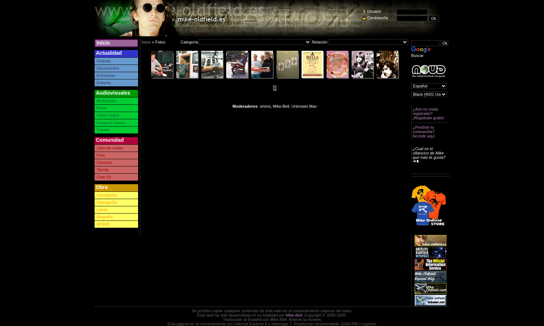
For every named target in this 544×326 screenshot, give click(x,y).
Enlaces (104, 83)
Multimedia (106, 101)
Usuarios (104, 162)
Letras (102, 209)
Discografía (107, 195)
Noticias (104, 61)
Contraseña (377, 18)
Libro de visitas (110, 148)
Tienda (103, 170)
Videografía (107, 202)
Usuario (374, 11)
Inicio (103, 43)
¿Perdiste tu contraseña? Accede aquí (424, 131)
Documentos (108, 68)
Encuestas (106, 75)
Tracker (103, 130)
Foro (101, 155)
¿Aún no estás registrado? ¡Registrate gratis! (428, 113)
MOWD (103, 224)
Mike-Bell (294, 315)
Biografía (105, 217)
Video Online (108, 115)
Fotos (102, 108)
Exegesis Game (111, 122)
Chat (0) (104, 177)
